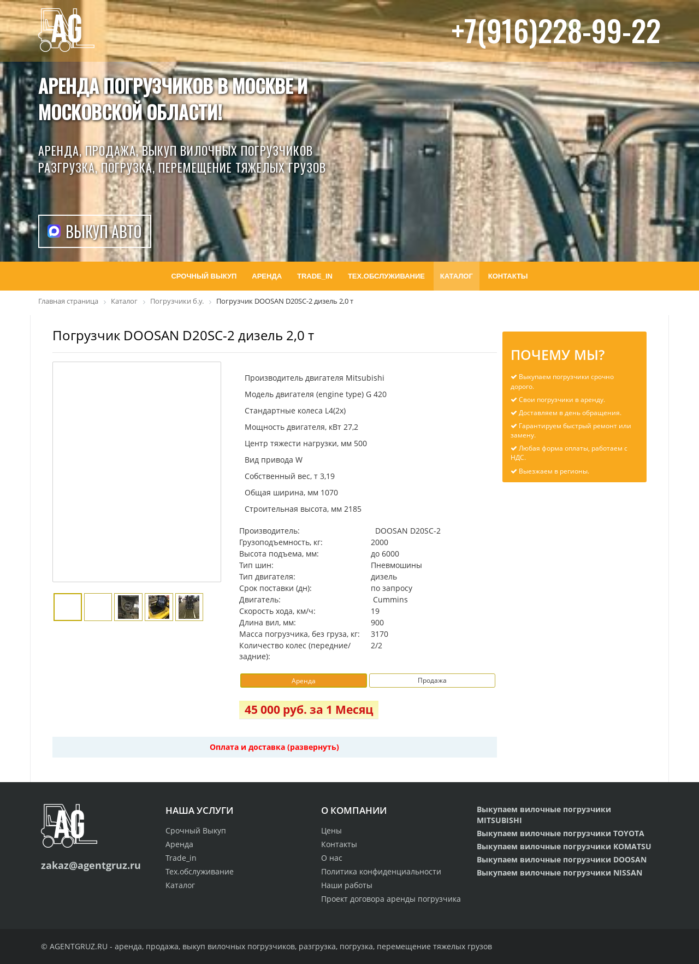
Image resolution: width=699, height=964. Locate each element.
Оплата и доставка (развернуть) (274, 747)
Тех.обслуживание (199, 871)
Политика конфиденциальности (381, 871)
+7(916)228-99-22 (556, 29)
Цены (331, 830)
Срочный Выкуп (195, 830)
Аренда (179, 844)
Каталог (180, 885)
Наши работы (346, 885)
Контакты (339, 844)
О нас (331, 858)
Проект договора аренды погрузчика (391, 899)
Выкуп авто (103, 231)
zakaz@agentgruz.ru (91, 865)
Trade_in (181, 858)
